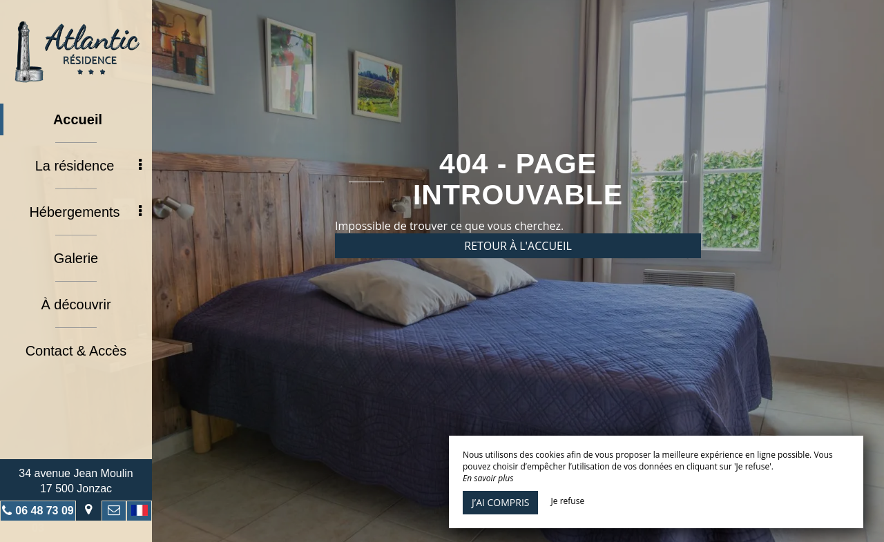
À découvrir (75, 304)
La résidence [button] (88, 165)
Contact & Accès (76, 350)
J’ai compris (500, 502)
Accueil (77, 119)
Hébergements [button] (85, 212)
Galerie (76, 258)
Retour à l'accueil (518, 245)
